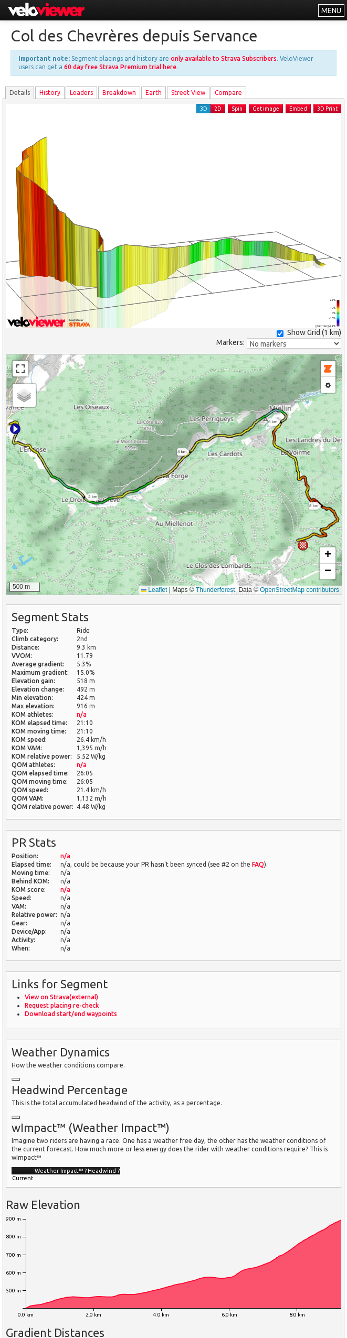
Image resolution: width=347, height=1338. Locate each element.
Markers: (230, 342)
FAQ (258, 864)
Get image (266, 108)
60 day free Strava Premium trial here (120, 66)
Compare (228, 92)
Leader (81, 92)
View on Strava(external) (61, 997)
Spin (237, 108)
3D (203, 108)
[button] (15, 429)
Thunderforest (215, 590)
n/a (82, 714)
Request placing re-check (62, 1005)
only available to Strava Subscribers (224, 58)
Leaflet (154, 590)
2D (218, 108)
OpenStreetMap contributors (299, 590)
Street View (188, 92)
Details (19, 92)
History (49, 92)
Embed (298, 108)
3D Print (327, 108)
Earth (153, 92)
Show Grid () (309, 332)
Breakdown (119, 92)
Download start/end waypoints (71, 1013)
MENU (331, 10)
